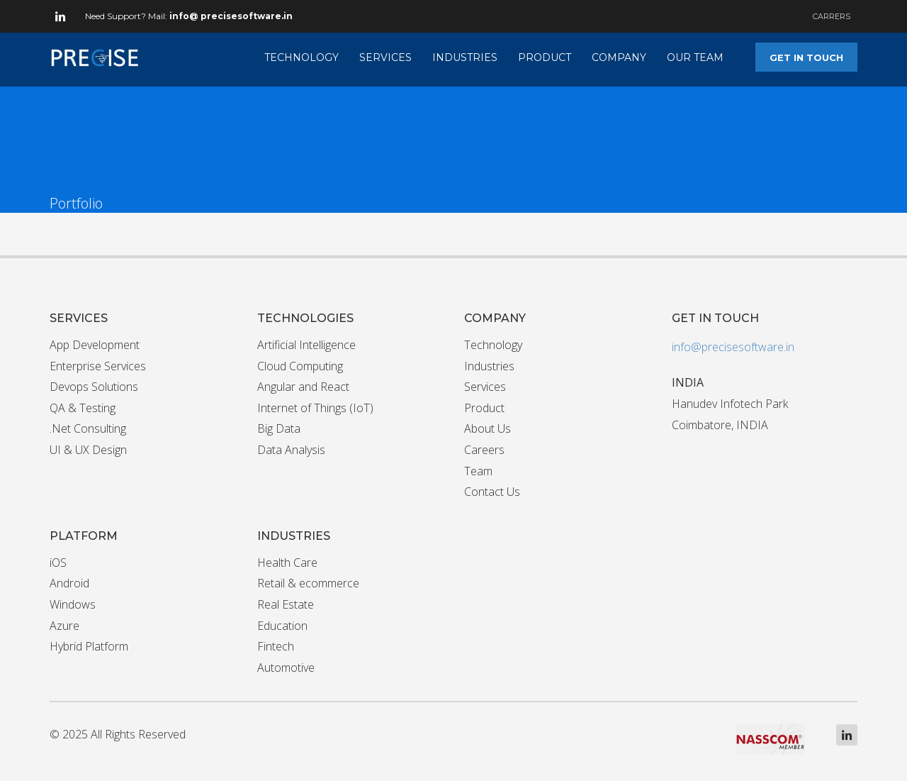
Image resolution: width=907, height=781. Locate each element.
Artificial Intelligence (306, 345)
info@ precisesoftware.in (231, 16)
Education (282, 625)
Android (69, 583)
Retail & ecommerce (308, 583)
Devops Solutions (94, 386)
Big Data (278, 428)
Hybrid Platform (89, 646)
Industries (489, 366)
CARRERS (831, 16)
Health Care (287, 562)
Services (485, 386)
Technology (493, 345)
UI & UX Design (88, 450)
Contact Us (492, 491)
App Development (95, 345)
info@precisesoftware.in (733, 347)
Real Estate (285, 604)
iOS (58, 562)
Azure (64, 625)
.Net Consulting (88, 428)
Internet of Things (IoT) (315, 408)
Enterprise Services (98, 366)
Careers (484, 450)
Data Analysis (291, 450)
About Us (487, 428)
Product (484, 408)
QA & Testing (83, 408)
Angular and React (303, 386)
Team (478, 471)
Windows (73, 604)
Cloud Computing (300, 366)
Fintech (275, 646)
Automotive (286, 667)
